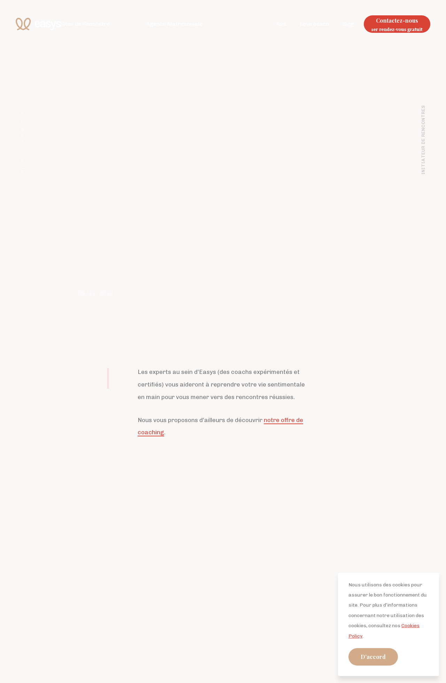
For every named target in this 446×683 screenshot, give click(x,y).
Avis (281, 24)
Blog (348, 24)
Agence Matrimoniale (174, 24)
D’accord (373, 656)
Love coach (314, 24)
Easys (38, 24)
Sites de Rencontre (85, 24)
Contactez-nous (397, 20)
